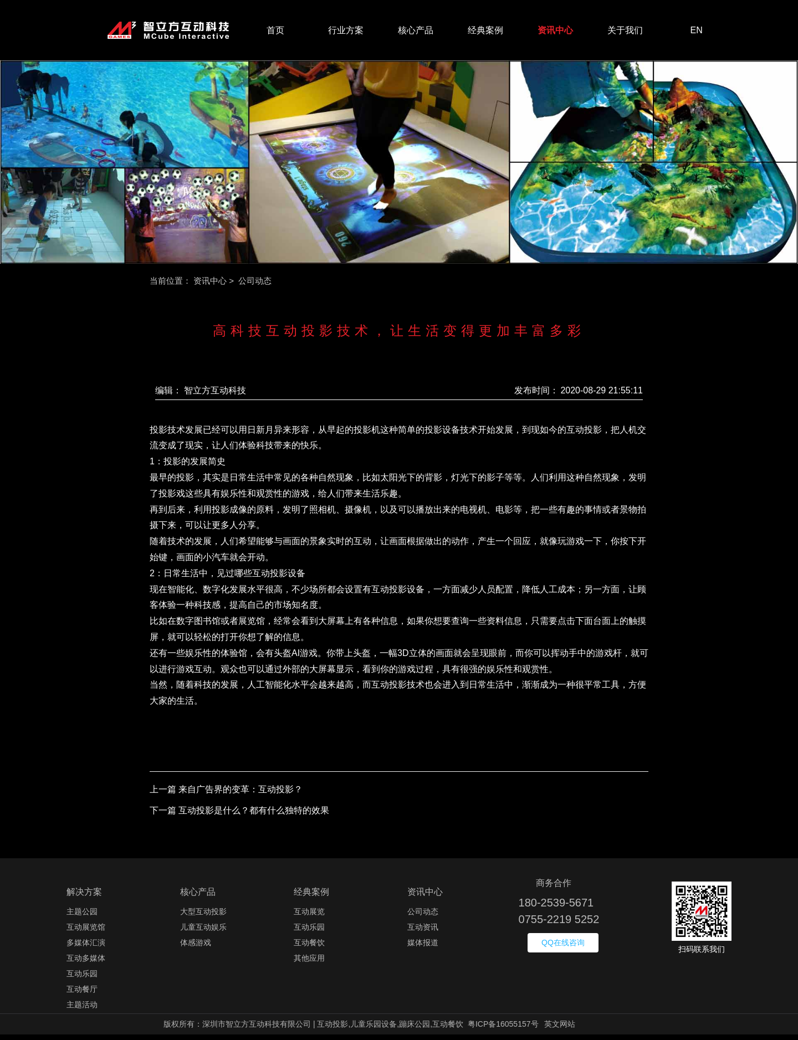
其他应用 (309, 963)
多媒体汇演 (85, 948)
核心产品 (415, 33)
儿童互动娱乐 (203, 932)
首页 (275, 33)
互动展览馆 (85, 932)
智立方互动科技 (215, 396)
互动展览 (309, 917)
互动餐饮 (309, 948)
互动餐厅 (82, 994)
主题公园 (82, 917)
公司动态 (422, 917)
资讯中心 (555, 33)
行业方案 (346, 33)
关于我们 (625, 33)
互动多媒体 (85, 963)
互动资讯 (422, 932)
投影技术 (167, 435)
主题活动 (82, 1010)
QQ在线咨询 (563, 948)
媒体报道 (422, 948)
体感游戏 (195, 948)
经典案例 (485, 33)
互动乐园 (82, 979)
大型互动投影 (203, 917)
